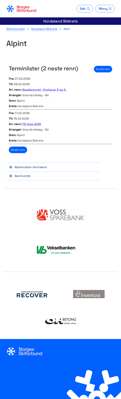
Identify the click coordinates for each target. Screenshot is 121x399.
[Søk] (84, 8)
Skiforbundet (15, 29)
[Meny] (105, 8)
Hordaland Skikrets (60, 21)
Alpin (66, 29)
